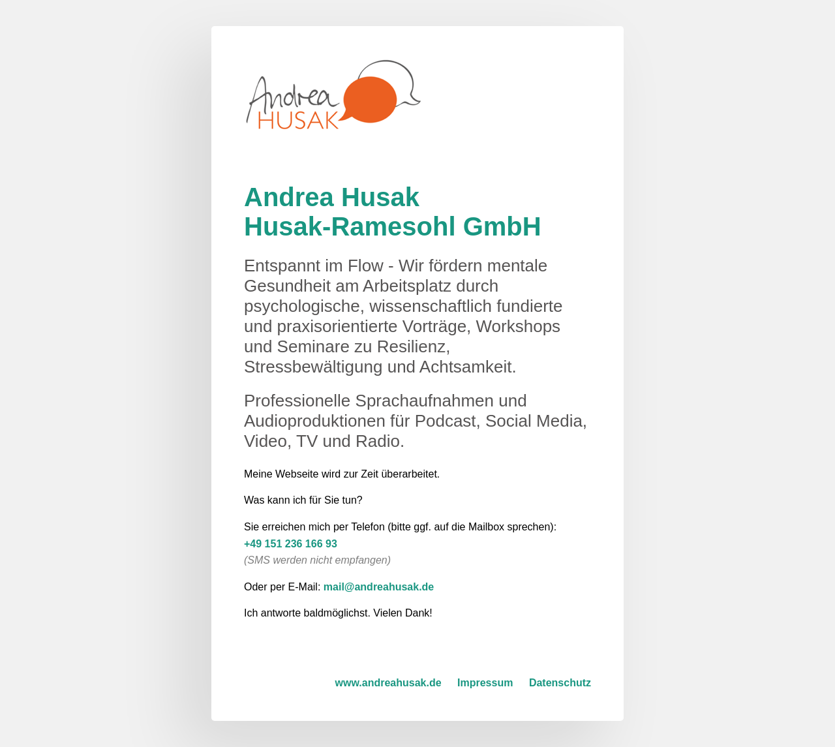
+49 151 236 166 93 (290, 543)
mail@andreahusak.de (379, 586)
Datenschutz (560, 682)
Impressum (485, 682)
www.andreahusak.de (388, 682)
